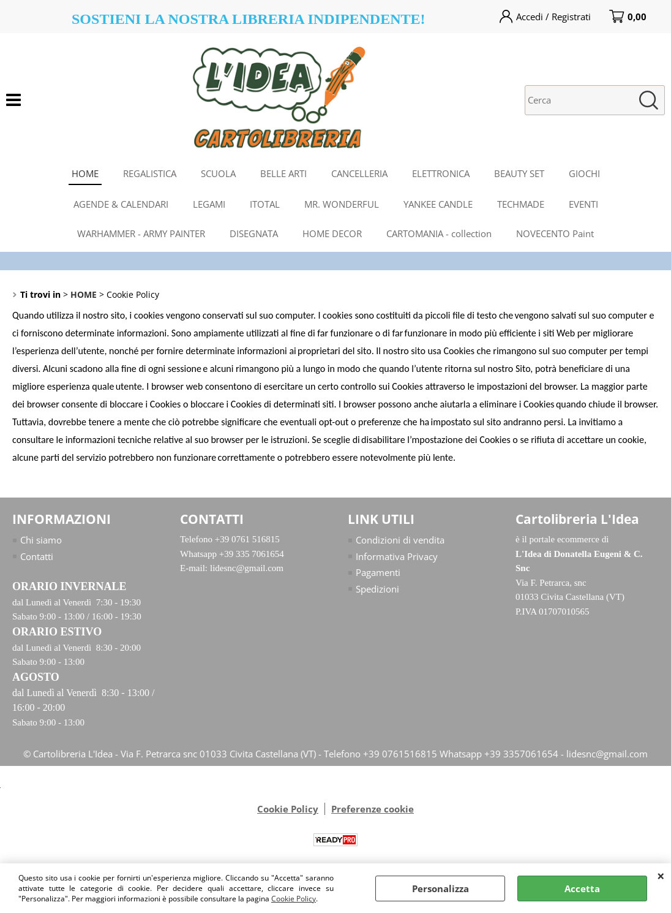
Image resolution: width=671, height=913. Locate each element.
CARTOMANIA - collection (439, 233)
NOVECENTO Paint (555, 233)
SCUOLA (218, 173)
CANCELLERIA (359, 173)
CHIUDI (661, 875)
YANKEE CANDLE (438, 204)
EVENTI (583, 204)
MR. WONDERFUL (341, 204)
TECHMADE (520, 204)
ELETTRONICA (441, 173)
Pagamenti (378, 572)
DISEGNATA (254, 233)
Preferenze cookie (372, 809)
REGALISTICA (149, 173)
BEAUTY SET (519, 173)
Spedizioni (377, 589)
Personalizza (440, 888)
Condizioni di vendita (400, 540)
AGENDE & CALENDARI (120, 204)
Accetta (582, 888)
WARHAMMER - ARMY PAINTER (141, 233)
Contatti (36, 556)
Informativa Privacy (397, 556)
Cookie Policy (293, 898)
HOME (85, 173)
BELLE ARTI (283, 173)
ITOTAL (265, 204)
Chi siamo (41, 540)
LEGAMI (209, 204)
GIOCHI (584, 173)
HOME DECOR (332, 233)
